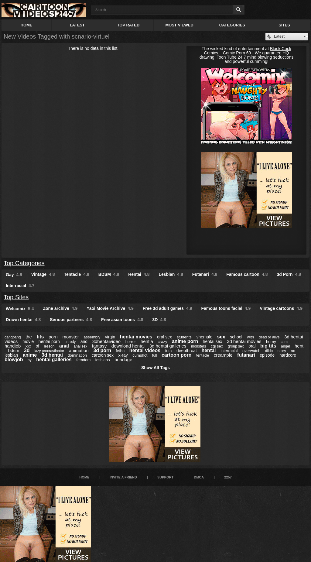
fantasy (99, 345)
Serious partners (71, 319)
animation (79, 350)
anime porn (185, 341)
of (37, 346)
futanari (246, 355)
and (83, 341)
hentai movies (136, 336)
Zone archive (60, 308)
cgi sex (217, 346)
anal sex (80, 346)
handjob (13, 345)
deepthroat (186, 350)
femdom (83, 360)
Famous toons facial (226, 308)
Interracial (20, 285)
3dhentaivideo (106, 341)
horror (130, 341)
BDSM (108, 274)
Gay (14, 274)
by (30, 360)
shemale (204, 336)
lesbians (102, 360)
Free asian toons (122, 319)
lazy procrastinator (49, 351)
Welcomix (20, 308)
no (293, 350)
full (154, 355)
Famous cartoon (247, 274)
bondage (123, 359)
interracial (229, 350)
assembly (92, 337)
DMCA (199, 477)
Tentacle (76, 274)
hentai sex (212, 341)
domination (77, 355)
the (29, 336)
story (282, 350)
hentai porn (49, 341)
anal (64, 345)
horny (271, 341)
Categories (232, 25)
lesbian (11, 355)
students (184, 337)
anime (30, 355)
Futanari (204, 274)
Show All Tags (155, 367)
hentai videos (144, 350)
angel (285, 346)
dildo (269, 351)
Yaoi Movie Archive (110, 308)
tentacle (202, 355)
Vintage (43, 274)
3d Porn (289, 274)
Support (165, 477)
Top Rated (128, 25)
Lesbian (171, 274)
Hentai (138, 274)
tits (40, 336)
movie (28, 341)
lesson (49, 346)
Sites (284, 25)
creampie (223, 355)
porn (53, 336)
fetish (120, 351)
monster (71, 336)
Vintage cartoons (281, 308)
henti (300, 345)
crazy (162, 341)
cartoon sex (103, 355)
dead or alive (269, 337)
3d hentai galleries (167, 345)
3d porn (102, 350)
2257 (227, 477)
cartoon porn (177, 355)
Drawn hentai (23, 319)
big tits (268, 345)
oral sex (164, 336)
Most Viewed (179, 25)
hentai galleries (54, 359)
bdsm (13, 350)
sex (221, 336)
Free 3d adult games (167, 308)
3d (27, 350)
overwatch (251, 350)
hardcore (287, 355)
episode (267, 355)
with (250, 337)
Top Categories (24, 263)
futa (168, 350)
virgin (110, 336)
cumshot (139, 355)
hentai (208, 350)
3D (159, 319)
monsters (198, 346)
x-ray (123, 355)
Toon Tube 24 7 (231, 57)
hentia (147, 341)
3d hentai (52, 355)
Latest (77, 25)
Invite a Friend (123, 477)
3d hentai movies (244, 341)
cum (284, 342)
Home (26, 25)
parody (70, 342)
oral (251, 346)
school (236, 336)
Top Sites (16, 297)
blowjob (14, 359)
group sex (236, 346)
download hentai (128, 345)
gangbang (13, 337)
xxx (28, 346)
